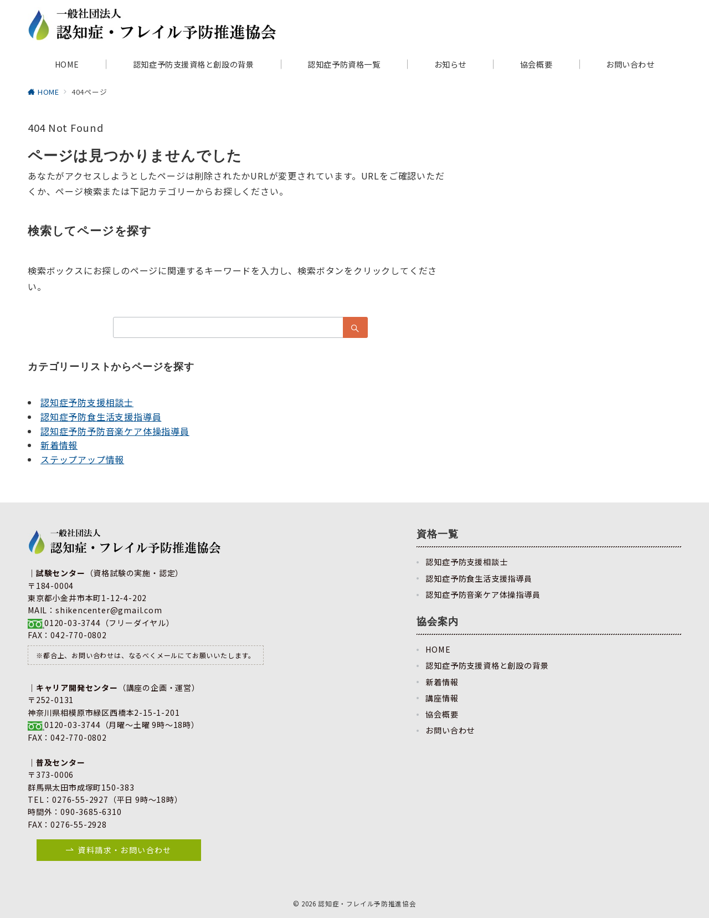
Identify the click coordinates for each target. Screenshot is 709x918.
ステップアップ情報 (82, 459)
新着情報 (59, 445)
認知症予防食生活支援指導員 (100, 416)
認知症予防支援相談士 (86, 402)
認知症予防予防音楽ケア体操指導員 (114, 431)
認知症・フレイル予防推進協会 (367, 903)
